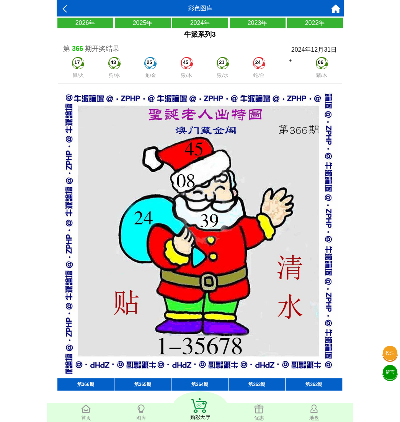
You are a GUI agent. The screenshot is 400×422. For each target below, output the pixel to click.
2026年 (85, 23)
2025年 (143, 23)
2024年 (200, 23)
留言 (390, 372)
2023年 (258, 23)
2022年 (315, 23)
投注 (390, 353)
